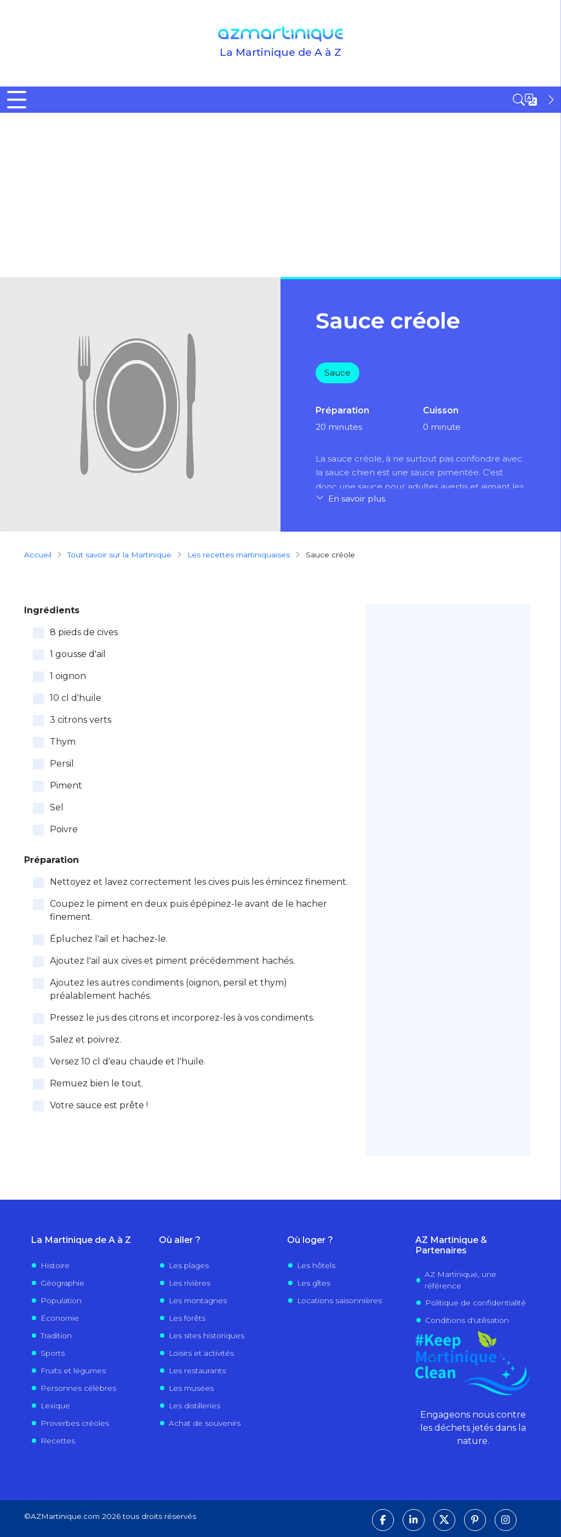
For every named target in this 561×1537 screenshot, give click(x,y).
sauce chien (350, 472)
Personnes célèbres (78, 1388)
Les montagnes (198, 1300)
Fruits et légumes (73, 1370)
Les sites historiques (206, 1335)
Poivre (64, 829)
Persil (62, 763)
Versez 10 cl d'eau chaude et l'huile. (127, 1061)
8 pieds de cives (84, 632)
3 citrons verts (80, 720)
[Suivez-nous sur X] (444, 1520)
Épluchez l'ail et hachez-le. (109, 939)
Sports (53, 1353)
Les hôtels (316, 1265)
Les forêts (187, 1318)
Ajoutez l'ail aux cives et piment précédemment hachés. (172, 960)
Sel (57, 807)
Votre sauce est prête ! (99, 1105)
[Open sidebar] (535, 99)
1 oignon (68, 676)
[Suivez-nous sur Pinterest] (475, 1520)
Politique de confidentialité (475, 1302)
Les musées (191, 1388)
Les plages (189, 1265)
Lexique (55, 1405)
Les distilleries (194, 1405)
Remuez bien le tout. (96, 1083)
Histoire (55, 1265)
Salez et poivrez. (85, 1039)
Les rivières (189, 1283)
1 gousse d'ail (78, 654)
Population (61, 1300)
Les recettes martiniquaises (238, 554)
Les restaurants (197, 1370)
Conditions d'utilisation (467, 1320)
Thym (63, 741)
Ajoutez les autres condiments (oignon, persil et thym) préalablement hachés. (168, 989)
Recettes (58, 1440)
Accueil (37, 554)
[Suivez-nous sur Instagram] (506, 1520)
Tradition (56, 1335)
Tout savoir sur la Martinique (119, 554)
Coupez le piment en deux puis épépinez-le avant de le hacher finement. (188, 910)
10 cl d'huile (75, 698)
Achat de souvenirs (205, 1423)
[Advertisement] (280, 195)
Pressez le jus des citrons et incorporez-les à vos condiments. (182, 1017)
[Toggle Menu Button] (17, 100)
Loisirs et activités (201, 1353)
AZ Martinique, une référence (460, 1280)
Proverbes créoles (75, 1423)
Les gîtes (313, 1283)
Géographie (62, 1283)
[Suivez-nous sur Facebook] (383, 1520)
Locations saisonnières (339, 1300)
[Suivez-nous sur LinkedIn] (414, 1520)
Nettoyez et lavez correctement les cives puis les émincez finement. (199, 882)
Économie (60, 1318)
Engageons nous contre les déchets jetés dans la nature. (473, 1427)
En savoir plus (356, 498)
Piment (66, 785)
